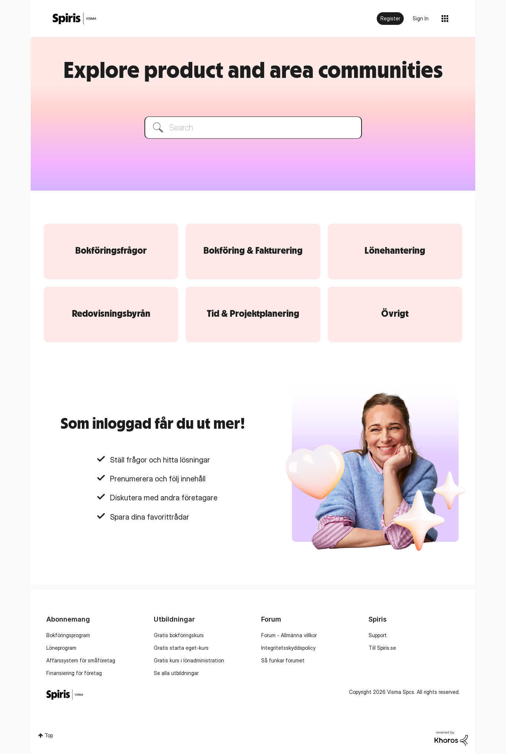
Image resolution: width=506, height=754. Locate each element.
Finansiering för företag (74, 673)
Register (390, 18)
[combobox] (253, 127)
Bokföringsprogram (68, 635)
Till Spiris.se (382, 648)
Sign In (421, 18)
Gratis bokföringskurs (179, 635)
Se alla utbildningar (176, 673)
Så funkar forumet (282, 660)
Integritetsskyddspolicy (288, 648)
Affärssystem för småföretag (80, 660)
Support (378, 635)
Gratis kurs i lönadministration (189, 660)
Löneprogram (61, 648)
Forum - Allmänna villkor (289, 635)
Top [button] (48, 735)
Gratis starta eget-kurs (181, 648)
